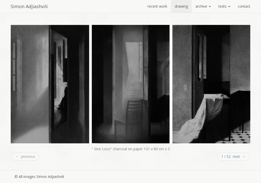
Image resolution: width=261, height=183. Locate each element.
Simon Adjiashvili (29, 6)
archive (203, 6)
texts (224, 6)
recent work (157, 6)
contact (244, 6)
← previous (25, 156)
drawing (181, 6)
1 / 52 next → (233, 156)
